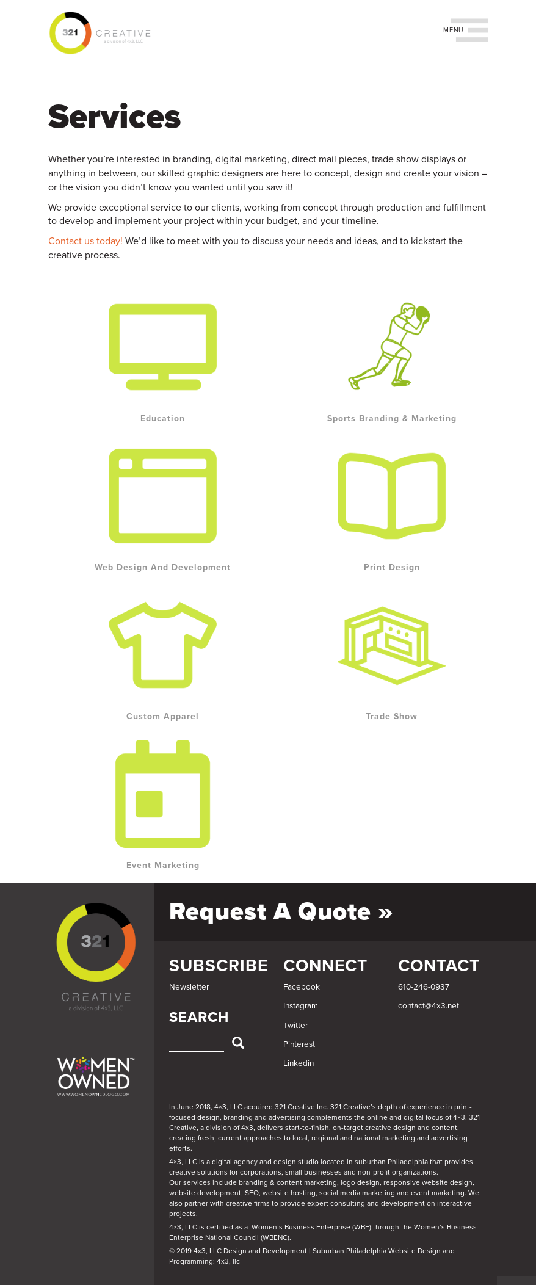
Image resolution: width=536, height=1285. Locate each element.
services (197, 1182)
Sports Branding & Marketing (392, 418)
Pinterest (299, 1044)
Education (162, 418)
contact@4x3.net (428, 1006)
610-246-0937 (423, 987)
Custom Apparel (162, 716)
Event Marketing (163, 865)
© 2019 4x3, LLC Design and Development (238, 1251)
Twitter (295, 1025)
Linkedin (298, 1063)
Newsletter (189, 987)
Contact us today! (85, 241)
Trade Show (392, 716)
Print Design (392, 567)
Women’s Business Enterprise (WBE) (311, 1227)
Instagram (300, 1006)
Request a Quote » (281, 911)
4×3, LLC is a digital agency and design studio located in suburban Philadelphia (298, 1161)
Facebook (301, 987)
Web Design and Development (163, 567)
